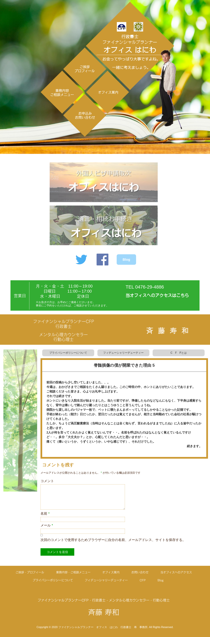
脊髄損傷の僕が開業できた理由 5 (124, 365)
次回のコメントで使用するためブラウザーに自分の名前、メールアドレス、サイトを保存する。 (113, 540)
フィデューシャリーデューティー (123, 355)
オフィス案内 (108, 92)
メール (47, 525)
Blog (124, 259)
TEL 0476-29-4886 (145, 289)
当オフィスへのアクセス (173, 572)
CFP (140, 580)
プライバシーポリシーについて (68, 355)
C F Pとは (178, 355)
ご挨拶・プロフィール (27, 572)
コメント (47, 481)
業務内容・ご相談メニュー (71, 572)
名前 (45, 513)
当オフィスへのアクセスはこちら (157, 298)
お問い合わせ (137, 572)
